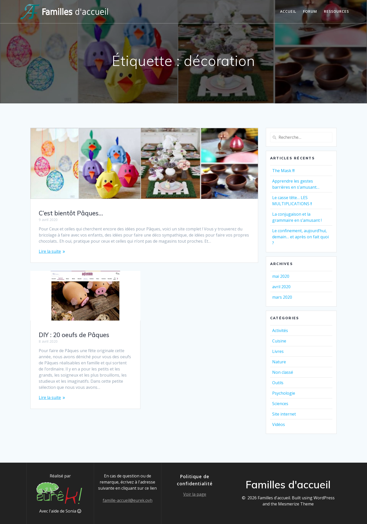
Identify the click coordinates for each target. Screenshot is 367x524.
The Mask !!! (283, 170)
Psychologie (283, 393)
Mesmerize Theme (296, 504)
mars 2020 (282, 297)
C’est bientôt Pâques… (71, 213)
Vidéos (278, 424)
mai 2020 (280, 276)
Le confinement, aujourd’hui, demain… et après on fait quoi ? (300, 237)
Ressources (336, 11)
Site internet (284, 414)
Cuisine (279, 341)
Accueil (288, 11)
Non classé (282, 372)
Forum (310, 11)
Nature (279, 362)
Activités (280, 330)
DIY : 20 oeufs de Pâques (74, 330)
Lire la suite (50, 251)
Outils (277, 382)
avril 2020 (281, 286)
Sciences (280, 403)
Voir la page (194, 494)
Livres (278, 351)
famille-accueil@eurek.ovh (127, 500)
